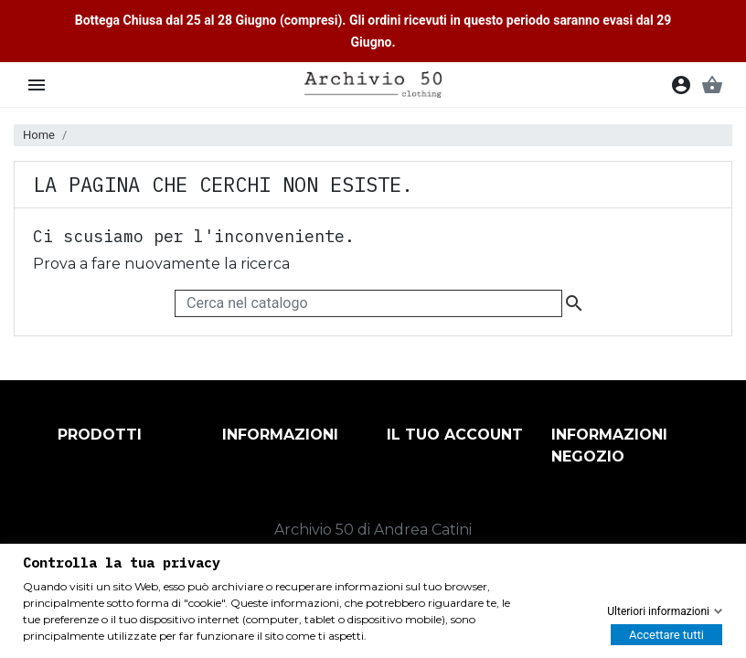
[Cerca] (368, 303)
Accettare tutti (666, 635)
